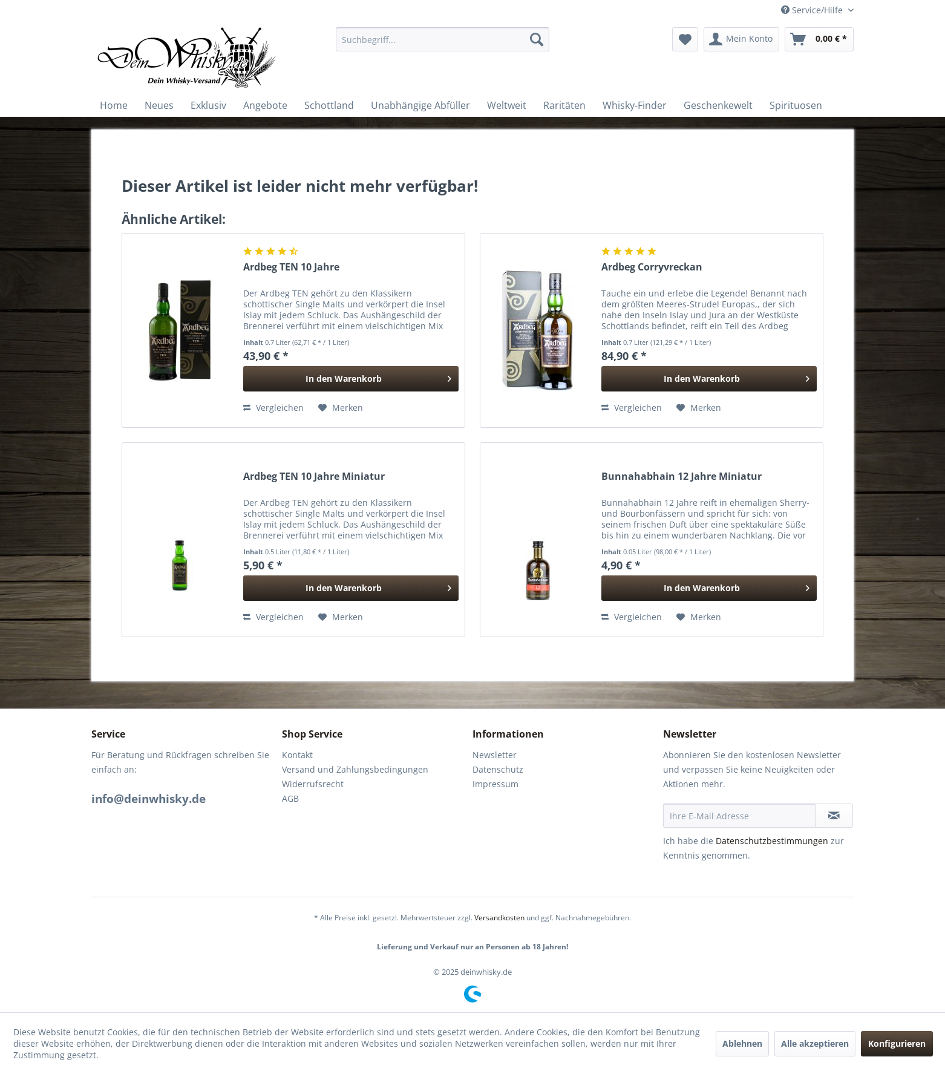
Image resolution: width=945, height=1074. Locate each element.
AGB (290, 798)
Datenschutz (497, 769)
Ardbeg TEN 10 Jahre (291, 267)
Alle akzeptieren (815, 1043)
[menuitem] (442, 39)
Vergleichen (273, 407)
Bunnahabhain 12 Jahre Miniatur (681, 476)
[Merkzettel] (685, 39)
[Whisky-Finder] (634, 105)
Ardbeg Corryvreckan (651, 267)
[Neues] (159, 105)
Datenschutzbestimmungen (772, 840)
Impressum (495, 784)
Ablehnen (742, 1043)
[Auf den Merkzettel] (340, 408)
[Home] (113, 105)
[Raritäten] (564, 105)
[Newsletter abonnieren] (834, 816)
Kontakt (297, 755)
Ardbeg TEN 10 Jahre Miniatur (314, 476)
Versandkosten (499, 917)
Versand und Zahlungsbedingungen (355, 769)
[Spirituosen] (796, 105)
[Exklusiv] (208, 105)
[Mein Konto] (741, 39)
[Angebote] (265, 105)
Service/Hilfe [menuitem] (813, 10)
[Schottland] (329, 105)
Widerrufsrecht (313, 784)
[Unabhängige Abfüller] (420, 105)
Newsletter (494, 755)
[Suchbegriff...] (442, 39)
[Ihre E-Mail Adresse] (739, 816)
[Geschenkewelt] (718, 105)
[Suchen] (536, 39)
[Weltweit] (507, 105)
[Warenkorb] (819, 39)
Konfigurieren (897, 1043)
